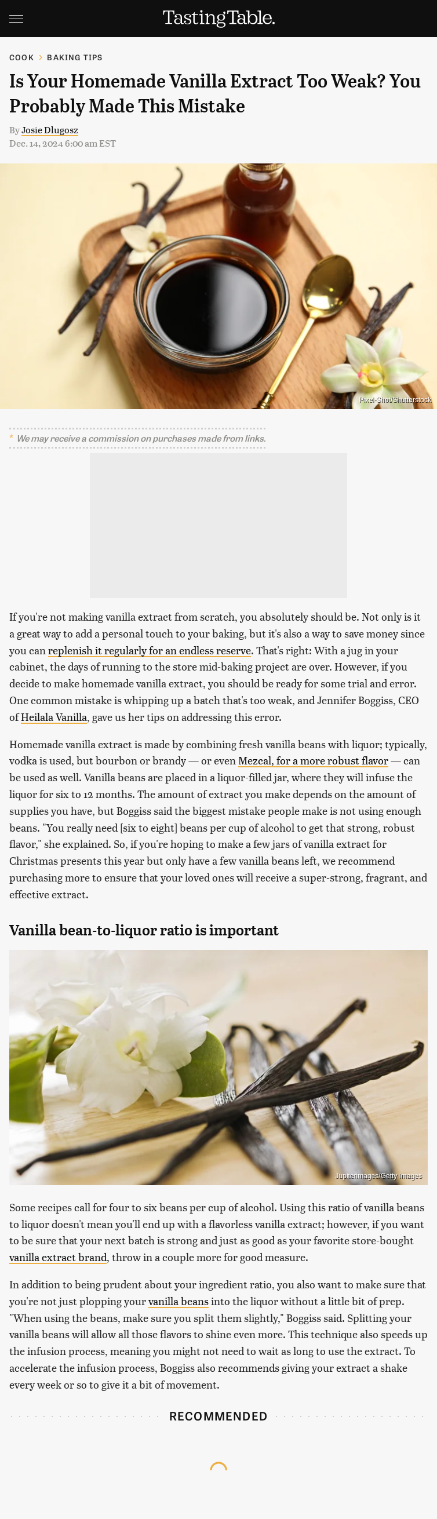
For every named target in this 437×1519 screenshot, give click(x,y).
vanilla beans (178, 1301)
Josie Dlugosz (49, 129)
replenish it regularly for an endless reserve (149, 650)
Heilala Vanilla (54, 716)
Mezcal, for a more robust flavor (313, 760)
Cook (21, 57)
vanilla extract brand (58, 1257)
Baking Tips (75, 57)
